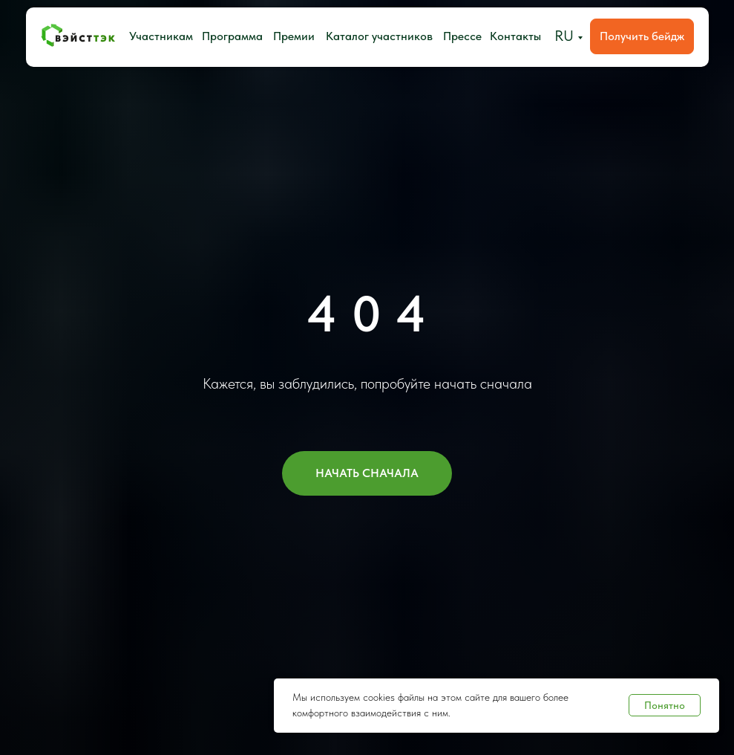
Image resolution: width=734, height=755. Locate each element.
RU (564, 36)
